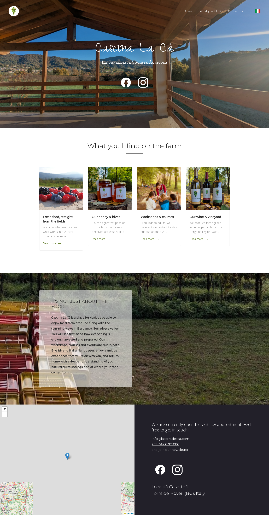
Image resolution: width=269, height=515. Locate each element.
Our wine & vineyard (205, 217)
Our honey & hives (106, 217)
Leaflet (129, 513)
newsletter (180, 450)
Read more (52, 243)
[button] (67, 456)
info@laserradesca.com (170, 439)
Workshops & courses (157, 217)
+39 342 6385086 (165, 444)
